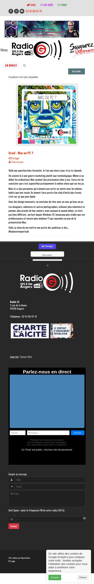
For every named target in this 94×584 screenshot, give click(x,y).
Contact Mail (26, 361)
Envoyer (13, 530)
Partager (14, 158)
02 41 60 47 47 (34, 11)
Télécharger (16, 162)
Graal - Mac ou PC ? (21, 152)
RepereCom (25, 561)
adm (12, 565)
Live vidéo (46, 5)
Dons (31, 5)
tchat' (62, 5)
